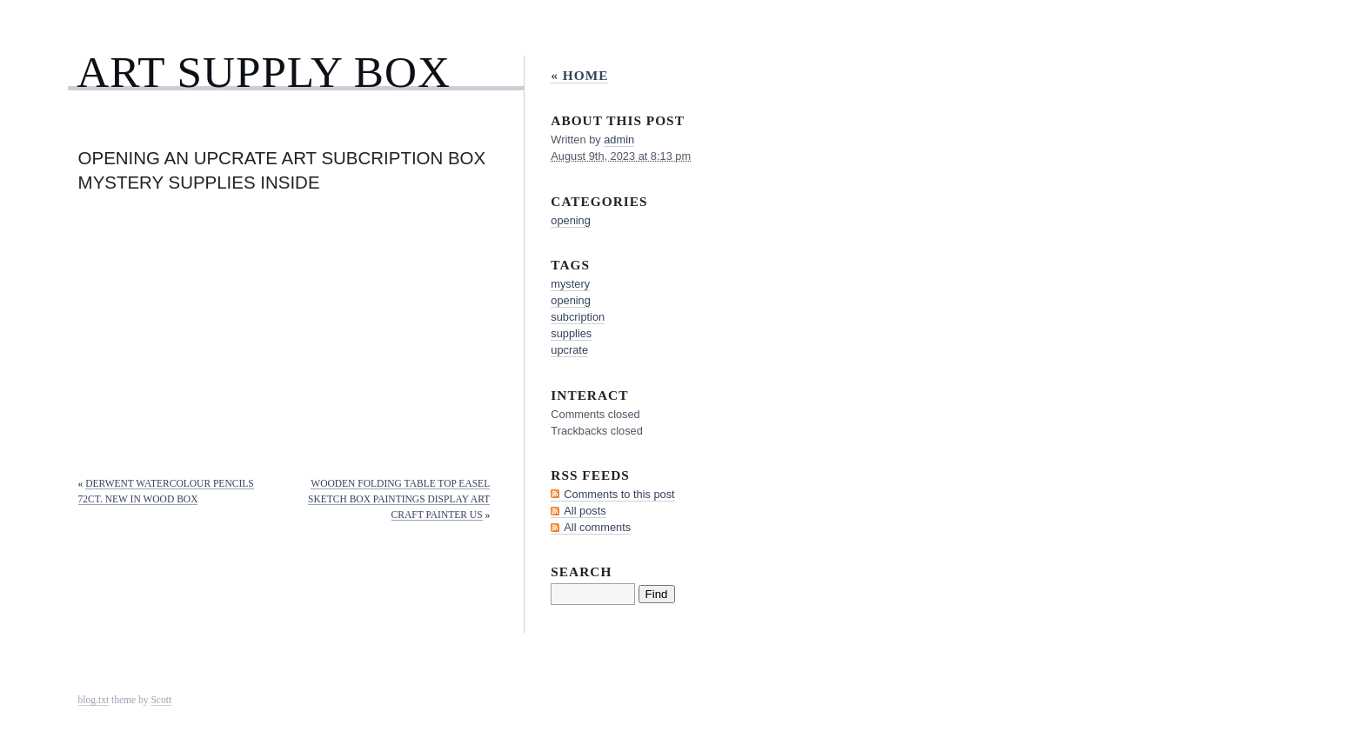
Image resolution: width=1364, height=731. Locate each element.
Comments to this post (619, 494)
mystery (570, 283)
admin (619, 139)
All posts (584, 510)
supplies (571, 333)
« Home (579, 75)
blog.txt (94, 699)
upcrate (569, 349)
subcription (578, 316)
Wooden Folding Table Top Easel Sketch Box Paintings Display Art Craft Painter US (399, 499)
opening (571, 220)
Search (581, 571)
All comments (597, 527)
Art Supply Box (264, 71)
